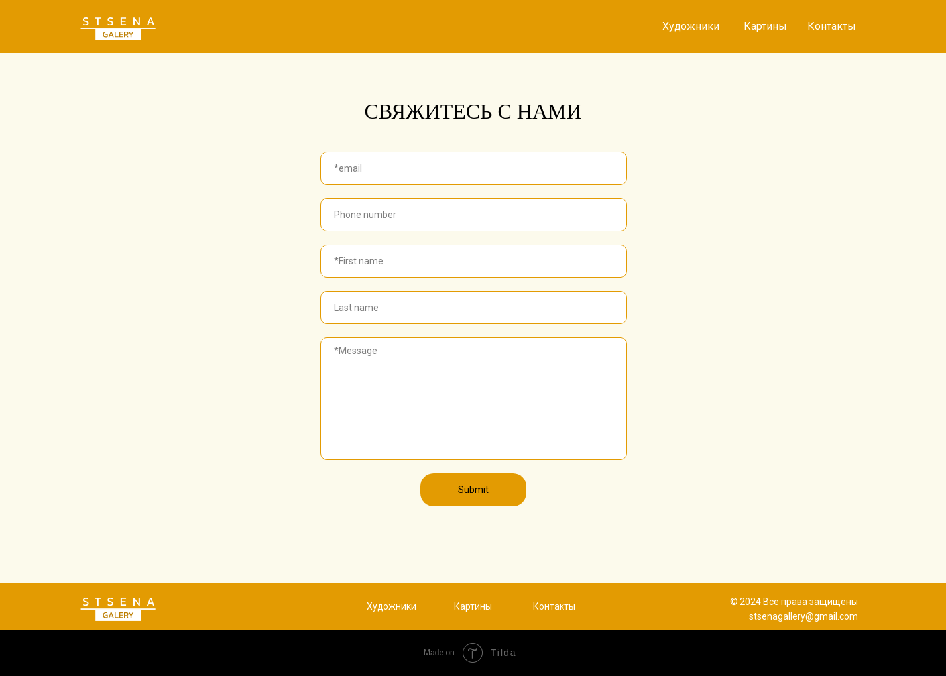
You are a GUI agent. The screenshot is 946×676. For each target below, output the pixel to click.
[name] (473, 261)
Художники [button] (690, 26)
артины (476, 606)
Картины (765, 26)
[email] (473, 168)
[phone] (473, 214)
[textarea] (473, 398)
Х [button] (370, 606)
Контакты (831, 26)
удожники (394, 606)
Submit (473, 489)
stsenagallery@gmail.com (803, 616)
